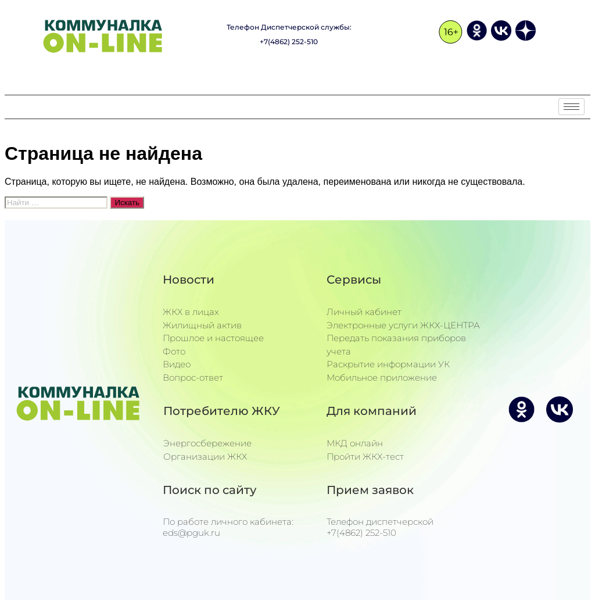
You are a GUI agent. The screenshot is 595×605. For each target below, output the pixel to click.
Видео (177, 364)
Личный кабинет (364, 311)
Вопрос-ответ (193, 377)
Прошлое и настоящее (213, 337)
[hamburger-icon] (571, 106)
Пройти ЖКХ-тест (365, 456)
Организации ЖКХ (205, 456)
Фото (174, 351)
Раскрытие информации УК (388, 364)
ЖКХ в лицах (191, 311)
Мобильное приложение (382, 377)
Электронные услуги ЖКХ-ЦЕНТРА (403, 325)
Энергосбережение (207, 443)
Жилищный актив (202, 325)
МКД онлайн (355, 443)
